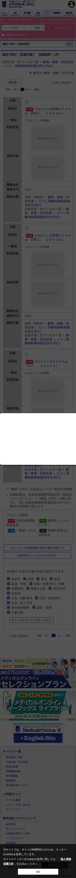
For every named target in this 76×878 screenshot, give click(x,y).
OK (38, 871)
